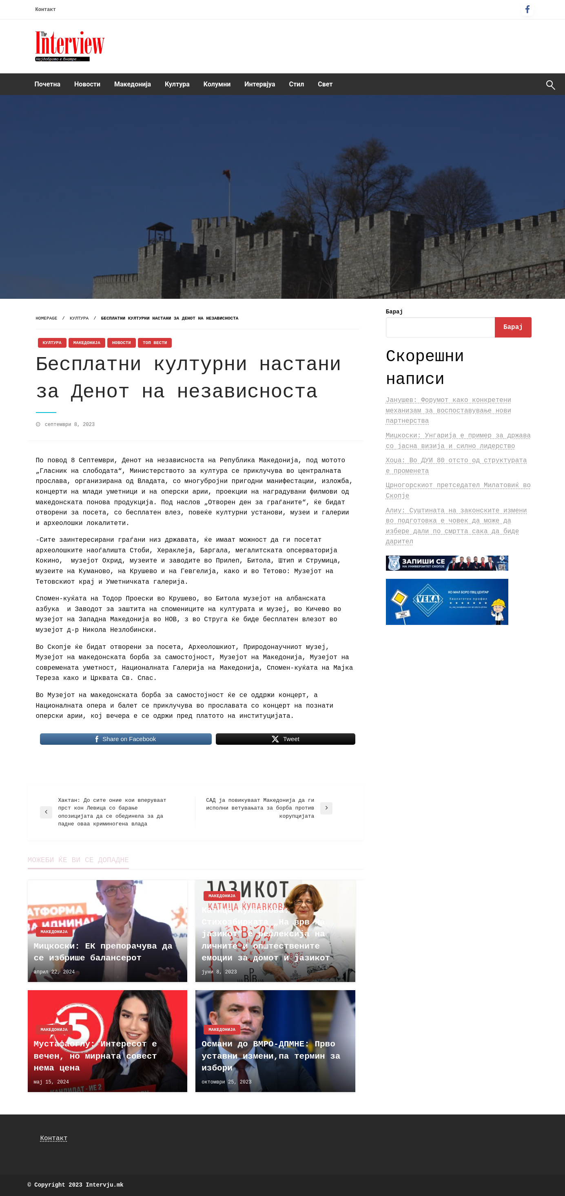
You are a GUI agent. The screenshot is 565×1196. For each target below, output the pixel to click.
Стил (296, 84)
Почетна (48, 84)
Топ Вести (155, 342)
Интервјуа (259, 84)
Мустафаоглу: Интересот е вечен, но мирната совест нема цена (95, 1056)
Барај (394, 312)
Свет (325, 84)
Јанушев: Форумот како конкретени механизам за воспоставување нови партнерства (448, 411)
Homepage (47, 318)
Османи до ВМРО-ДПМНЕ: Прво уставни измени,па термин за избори (271, 1056)
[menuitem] (48, 84)
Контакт (45, 10)
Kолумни (217, 84)
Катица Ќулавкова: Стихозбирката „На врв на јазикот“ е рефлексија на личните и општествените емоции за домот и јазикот (266, 934)
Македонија (132, 84)
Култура (177, 84)
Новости (87, 84)
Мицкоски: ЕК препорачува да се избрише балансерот (103, 952)
